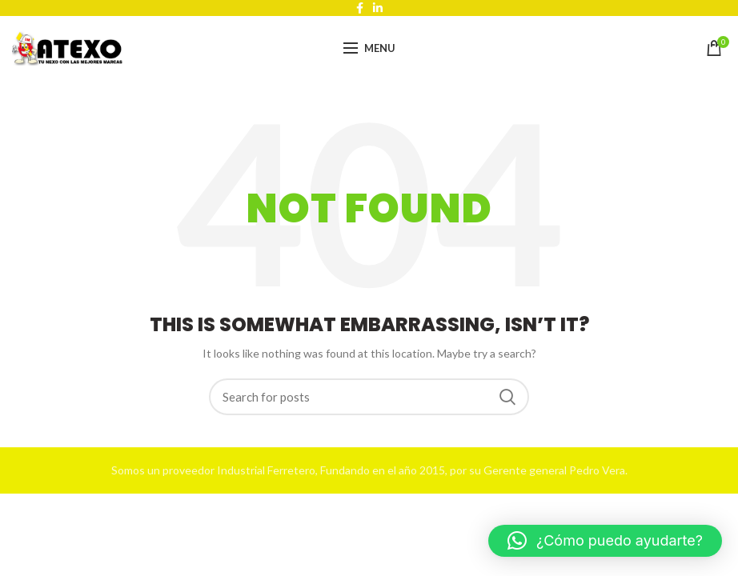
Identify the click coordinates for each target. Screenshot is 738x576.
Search (507, 396)
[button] (605, 541)
